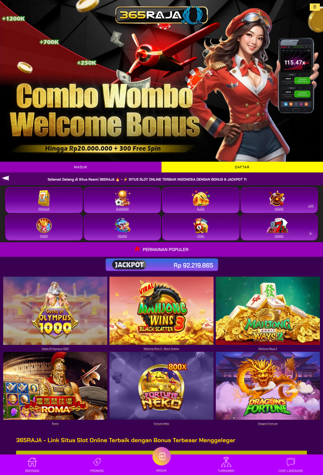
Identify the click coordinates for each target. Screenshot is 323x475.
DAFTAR (242, 167)
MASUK (80, 167)
